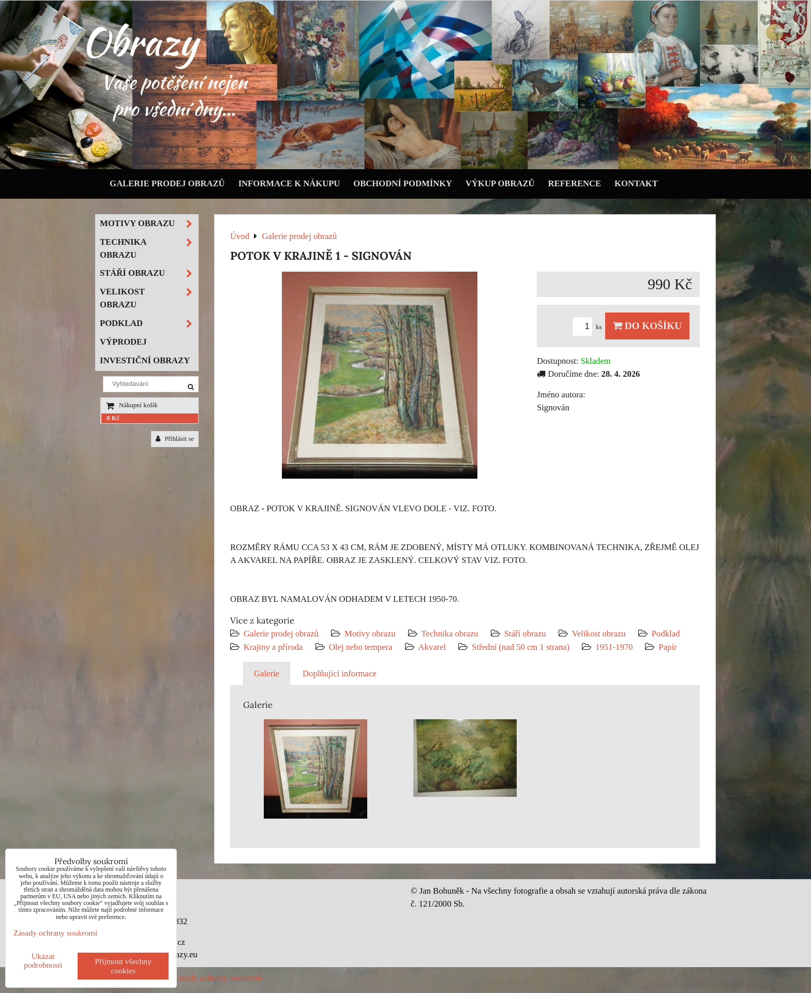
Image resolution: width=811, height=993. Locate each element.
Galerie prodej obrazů (167, 183)
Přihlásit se (175, 438)
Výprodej (123, 342)
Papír (667, 647)
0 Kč (113, 418)
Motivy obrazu (369, 634)
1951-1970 (614, 647)
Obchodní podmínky (402, 183)
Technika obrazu (450, 634)
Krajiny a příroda (273, 647)
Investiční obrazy (145, 360)
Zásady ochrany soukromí (217, 978)
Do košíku (647, 325)
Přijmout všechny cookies (123, 966)
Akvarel (432, 647)
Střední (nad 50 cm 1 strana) (520, 647)
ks (588, 327)
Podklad (666, 634)
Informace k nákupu (289, 183)
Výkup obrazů (499, 183)
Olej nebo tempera (361, 647)
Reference (575, 183)
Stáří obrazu (525, 634)
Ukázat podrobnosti (43, 960)
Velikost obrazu (599, 634)
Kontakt (636, 183)
